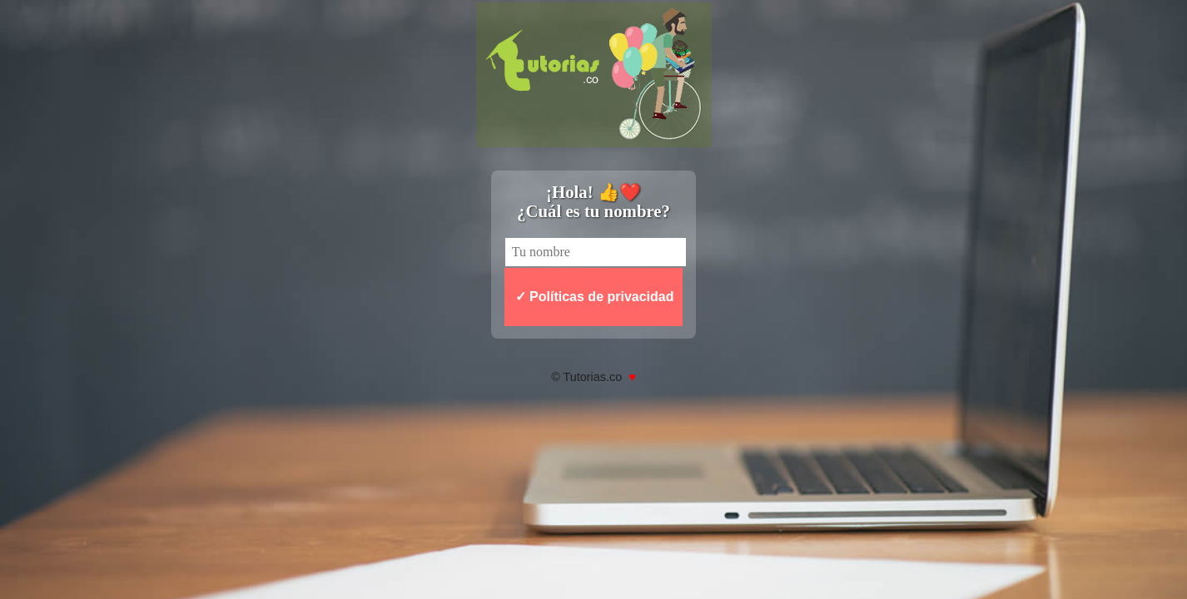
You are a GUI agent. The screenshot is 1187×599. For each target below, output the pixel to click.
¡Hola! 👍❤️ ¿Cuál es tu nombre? (593, 201)
